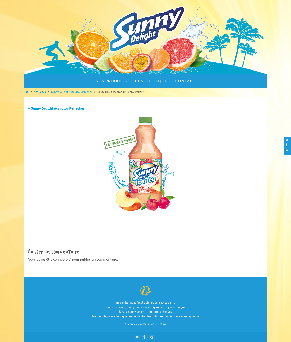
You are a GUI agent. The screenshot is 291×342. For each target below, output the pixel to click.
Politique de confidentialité (132, 316)
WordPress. (160, 324)
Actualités (40, 92)
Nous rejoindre (189, 316)
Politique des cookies (165, 316)
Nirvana (147, 324)
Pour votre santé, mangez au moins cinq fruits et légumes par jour (146, 307)
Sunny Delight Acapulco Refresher (71, 92)
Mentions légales (102, 316)
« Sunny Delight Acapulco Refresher (56, 108)
